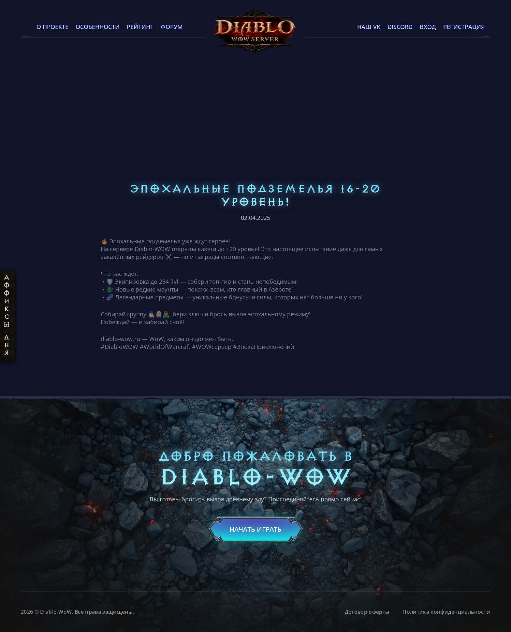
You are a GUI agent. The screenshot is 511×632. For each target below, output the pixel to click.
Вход (428, 27)
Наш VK (368, 27)
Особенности (98, 27)
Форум (171, 27)
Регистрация (464, 27)
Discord (400, 27)
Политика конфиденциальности (446, 611)
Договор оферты (367, 611)
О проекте (52, 27)
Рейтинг (140, 27)
